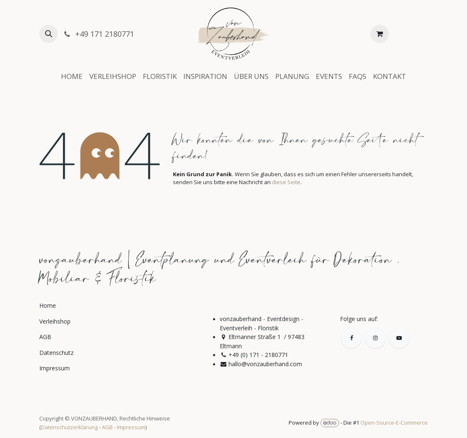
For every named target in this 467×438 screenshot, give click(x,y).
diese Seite (286, 182)
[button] (48, 34)
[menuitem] (72, 76)
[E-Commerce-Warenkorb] (380, 34)
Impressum (131, 427)
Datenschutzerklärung (69, 427)
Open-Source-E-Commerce (394, 422)
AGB (107, 427)
